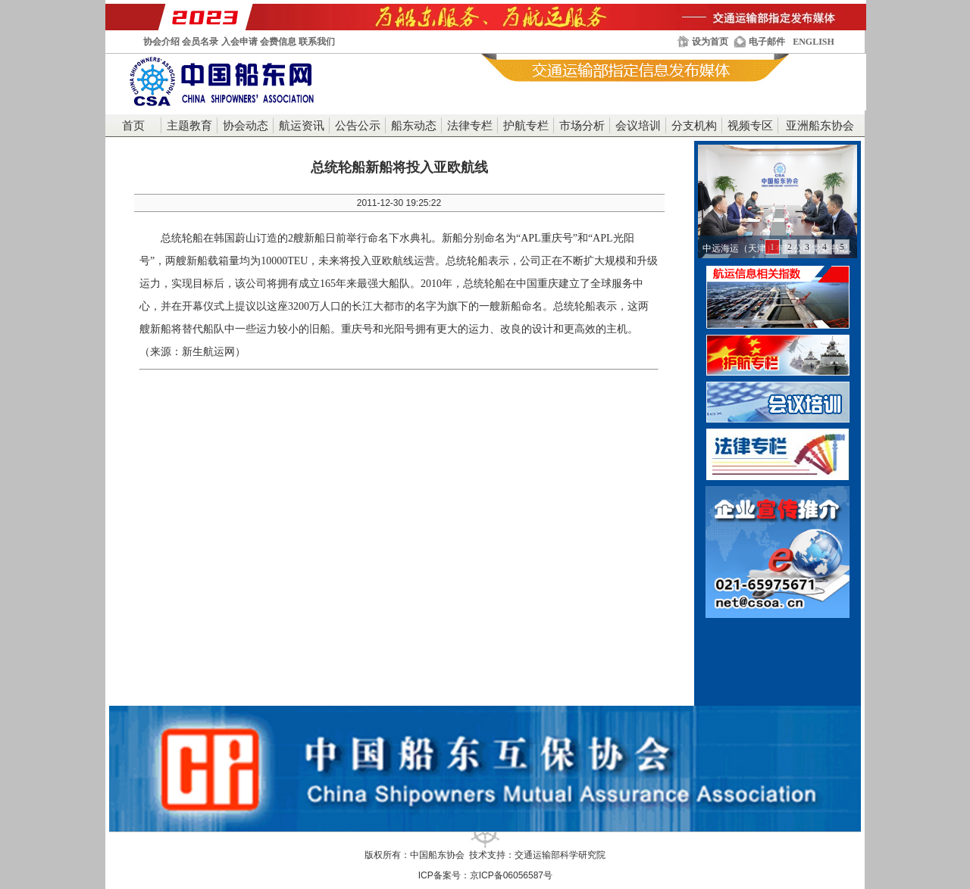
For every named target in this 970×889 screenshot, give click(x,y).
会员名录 (200, 41)
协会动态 (245, 126)
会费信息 (278, 41)
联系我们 (317, 41)
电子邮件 (767, 41)
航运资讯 (301, 126)
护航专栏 (526, 126)
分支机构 (694, 126)
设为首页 (710, 41)
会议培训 (638, 126)
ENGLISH (813, 41)
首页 (133, 126)
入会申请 (239, 41)
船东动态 (413, 126)
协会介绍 (161, 41)
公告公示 (357, 126)
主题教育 (189, 126)
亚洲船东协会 (820, 126)
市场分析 (582, 126)
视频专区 (750, 126)
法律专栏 (470, 126)
